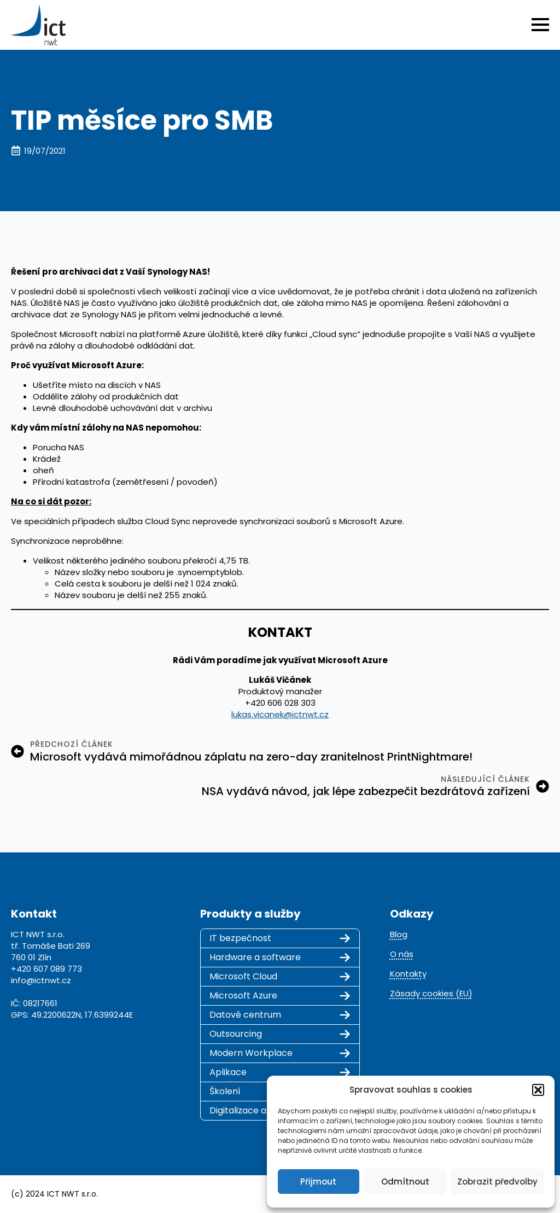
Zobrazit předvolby (497, 1181)
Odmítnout (405, 1181)
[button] (538, 1089)
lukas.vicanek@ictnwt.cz (280, 714)
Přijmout (318, 1181)
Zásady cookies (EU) (431, 993)
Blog (398, 934)
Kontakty (408, 973)
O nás (401, 954)
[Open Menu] (540, 24)
